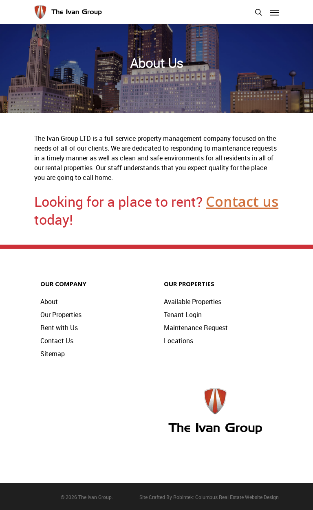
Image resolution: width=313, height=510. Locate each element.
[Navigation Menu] (274, 12)
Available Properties (192, 301)
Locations (178, 340)
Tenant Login (183, 314)
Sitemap (52, 353)
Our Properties (61, 314)
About (49, 301)
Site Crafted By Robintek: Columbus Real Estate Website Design (209, 497)
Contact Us (56, 340)
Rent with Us (59, 327)
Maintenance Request (196, 327)
